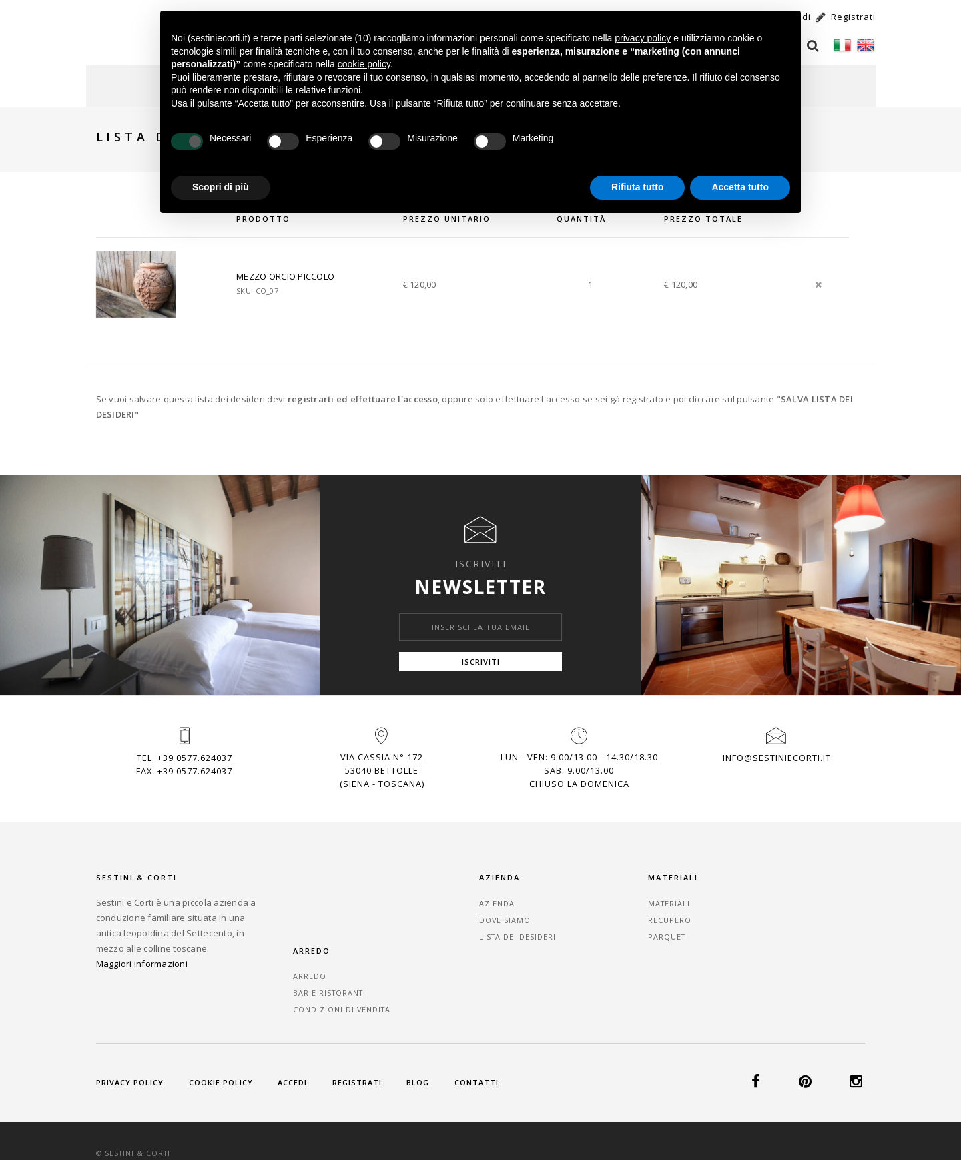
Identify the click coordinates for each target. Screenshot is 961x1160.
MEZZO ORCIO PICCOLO (288, 270)
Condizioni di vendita (803, 932)
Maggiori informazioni (142, 959)
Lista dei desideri (530, 932)
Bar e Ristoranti (791, 915)
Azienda (508, 899)
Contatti (482, 1042)
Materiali (643, 899)
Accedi (295, 1042)
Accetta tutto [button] (740, 187)
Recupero (643, 915)
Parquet (641, 932)
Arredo (770, 899)
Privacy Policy (130, 1042)
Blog (423, 1042)
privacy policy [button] (643, 38)
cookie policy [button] (364, 64)
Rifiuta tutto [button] (637, 187)
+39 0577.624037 (194, 752)
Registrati (360, 1042)
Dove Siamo (517, 915)
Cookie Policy (222, 1042)
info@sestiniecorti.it (777, 752)
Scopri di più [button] (220, 187)
